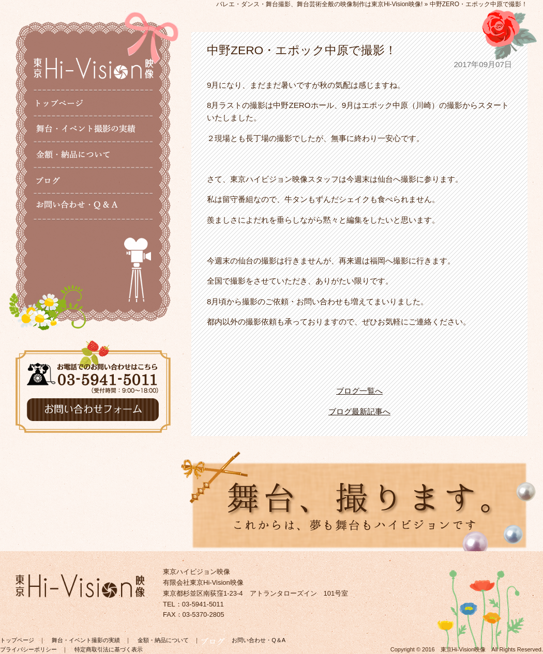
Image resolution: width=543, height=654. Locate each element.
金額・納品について (163, 640)
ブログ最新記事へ (359, 411)
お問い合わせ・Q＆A (258, 640)
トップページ (17, 640)
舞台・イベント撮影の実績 (86, 640)
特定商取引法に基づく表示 (108, 649)
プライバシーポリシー (28, 649)
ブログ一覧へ (359, 390)
